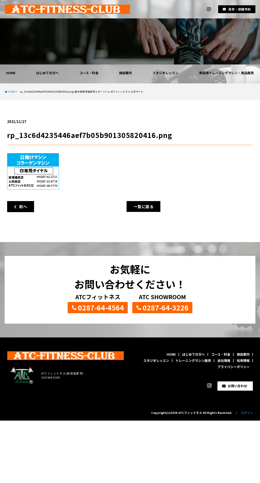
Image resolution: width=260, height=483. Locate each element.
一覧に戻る (143, 206)
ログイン (247, 412)
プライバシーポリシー (233, 366)
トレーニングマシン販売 (193, 360)
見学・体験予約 (239, 9)
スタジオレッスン (165, 72)
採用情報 (243, 360)
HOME (10, 72)
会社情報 (223, 360)
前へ (20, 206)
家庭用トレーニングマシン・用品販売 (226, 72)
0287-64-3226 (166, 307)
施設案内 (125, 72)
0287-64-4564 (101, 307)
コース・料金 (88, 72)
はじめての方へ (47, 72)
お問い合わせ (237, 385)
